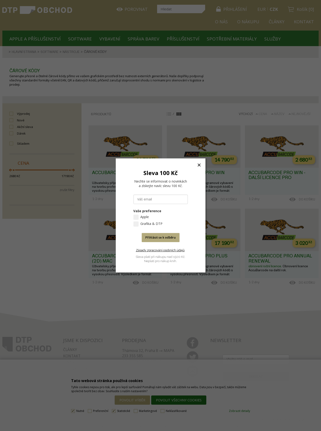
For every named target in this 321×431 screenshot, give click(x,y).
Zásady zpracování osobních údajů (160, 250)
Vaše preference (147, 211)
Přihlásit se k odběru (160, 237)
